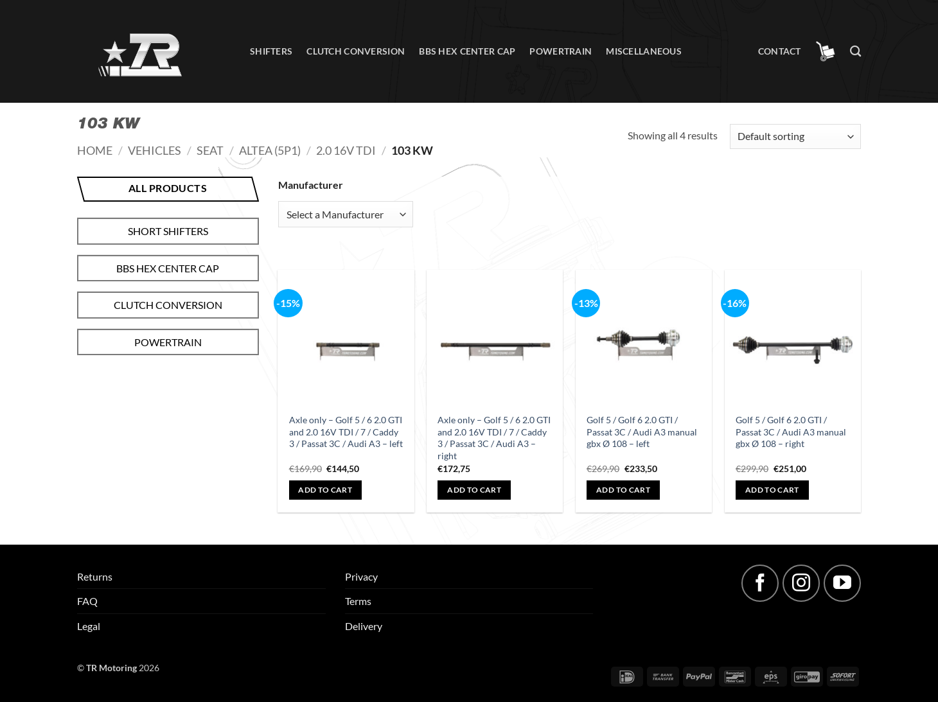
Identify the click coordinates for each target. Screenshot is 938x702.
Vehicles (154, 150)
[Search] (855, 52)
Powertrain (560, 51)
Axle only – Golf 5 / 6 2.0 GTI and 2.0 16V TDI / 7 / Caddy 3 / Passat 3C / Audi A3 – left (346, 431)
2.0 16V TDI (346, 150)
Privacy (361, 576)
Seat (210, 150)
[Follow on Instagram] (801, 583)
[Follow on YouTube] (842, 583)
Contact (779, 51)
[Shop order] (795, 136)
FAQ (87, 601)
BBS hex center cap (467, 51)
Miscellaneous (644, 51)
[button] (825, 51)
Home (94, 150)
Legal (88, 626)
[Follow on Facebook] (760, 583)
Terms (358, 601)
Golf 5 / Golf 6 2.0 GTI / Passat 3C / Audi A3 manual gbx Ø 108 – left (642, 431)
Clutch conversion (355, 51)
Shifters (271, 51)
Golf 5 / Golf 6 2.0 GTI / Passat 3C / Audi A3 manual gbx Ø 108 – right (791, 431)
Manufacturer (310, 185)
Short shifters (168, 231)
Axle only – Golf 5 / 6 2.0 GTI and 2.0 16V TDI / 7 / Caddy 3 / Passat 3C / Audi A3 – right (494, 437)
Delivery (363, 626)
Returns (94, 576)
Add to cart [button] (325, 490)
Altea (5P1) (270, 150)
